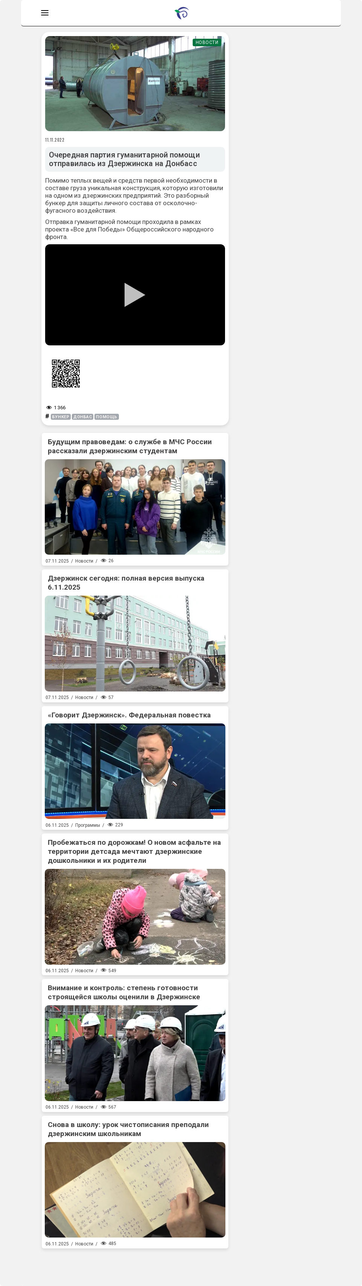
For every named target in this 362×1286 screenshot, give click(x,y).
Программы (87, 825)
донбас (82, 417)
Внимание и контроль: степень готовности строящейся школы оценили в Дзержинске (124, 992)
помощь (106, 417)
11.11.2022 (55, 140)
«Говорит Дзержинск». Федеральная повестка (129, 715)
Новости (207, 42)
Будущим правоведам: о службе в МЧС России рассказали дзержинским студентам (130, 446)
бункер (60, 417)
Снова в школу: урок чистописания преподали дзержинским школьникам (128, 1129)
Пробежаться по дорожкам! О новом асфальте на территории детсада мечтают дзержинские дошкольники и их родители (134, 851)
